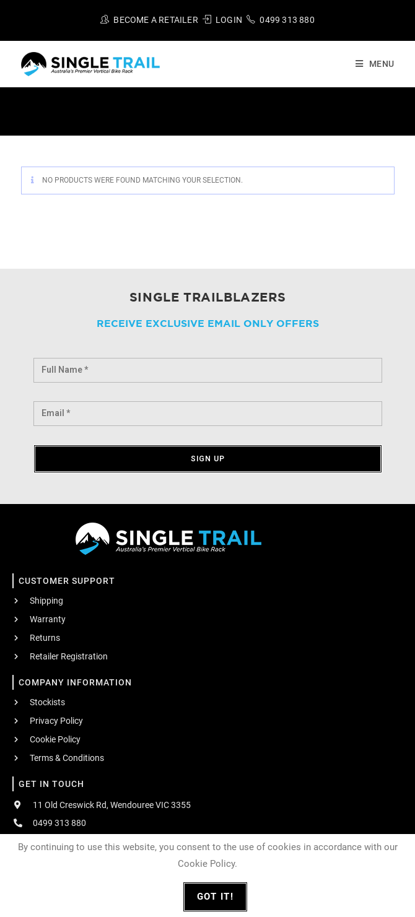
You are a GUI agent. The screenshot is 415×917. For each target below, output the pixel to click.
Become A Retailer (155, 20)
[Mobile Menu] (370, 64)
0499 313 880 (287, 20)
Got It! (215, 896)
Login (229, 20)
